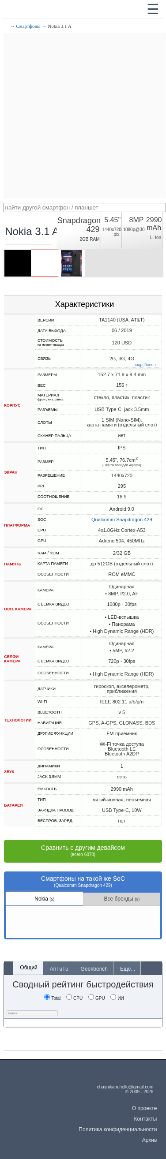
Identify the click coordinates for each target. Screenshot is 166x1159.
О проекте (144, 1108)
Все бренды (122, 899)
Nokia (44, 899)
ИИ (117, 998)
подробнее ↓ (145, 365)
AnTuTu (59, 969)
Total (52, 998)
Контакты (145, 1119)
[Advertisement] (83, 115)
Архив (149, 1140)
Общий (29, 968)
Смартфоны (28, 26)
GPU (96, 998)
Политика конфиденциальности (118, 1129)
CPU (74, 998)
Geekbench (94, 969)
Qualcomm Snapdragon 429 (121, 519)
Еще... (127, 969)
